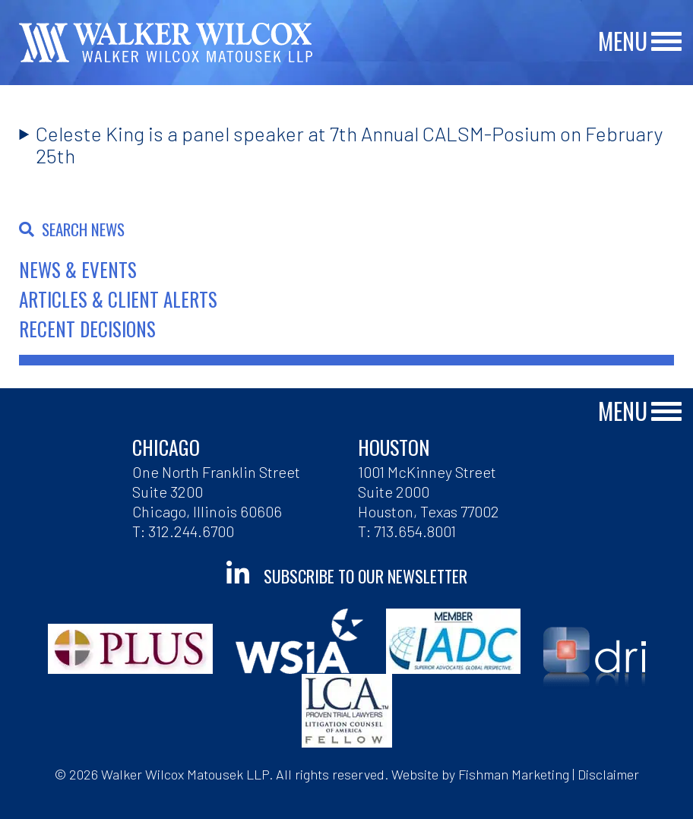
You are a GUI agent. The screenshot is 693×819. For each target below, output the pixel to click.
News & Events (78, 269)
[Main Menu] (666, 42)
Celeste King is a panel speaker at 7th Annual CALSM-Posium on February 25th (349, 144)
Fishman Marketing (513, 774)
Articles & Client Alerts (118, 299)
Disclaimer (608, 774)
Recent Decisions (87, 329)
